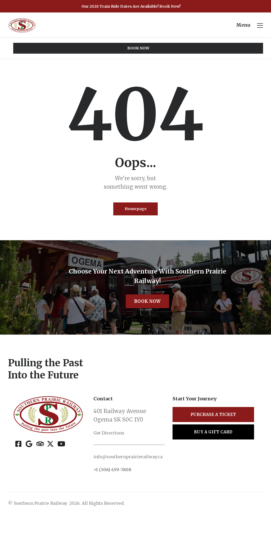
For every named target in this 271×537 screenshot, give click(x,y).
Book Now (147, 316)
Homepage (136, 211)
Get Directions (112, 448)
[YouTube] (60, 459)
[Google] (29, 459)
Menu (242, 25)
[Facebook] (18, 459)
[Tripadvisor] (39, 459)
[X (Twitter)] (50, 459)
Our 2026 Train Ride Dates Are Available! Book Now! (131, 6)
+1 (96, 492)
